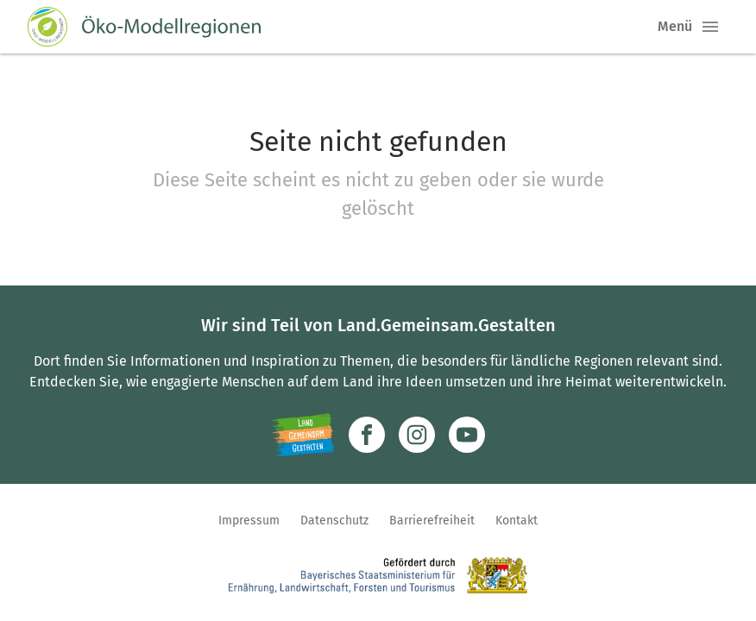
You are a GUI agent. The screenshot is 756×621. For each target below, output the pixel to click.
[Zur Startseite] (144, 27)
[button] (710, 27)
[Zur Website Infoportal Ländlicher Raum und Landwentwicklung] (302, 434)
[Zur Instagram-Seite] (417, 435)
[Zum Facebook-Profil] (367, 435)
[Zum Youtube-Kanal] (467, 435)
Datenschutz (334, 520)
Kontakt (516, 520)
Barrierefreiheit (432, 520)
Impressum (249, 520)
